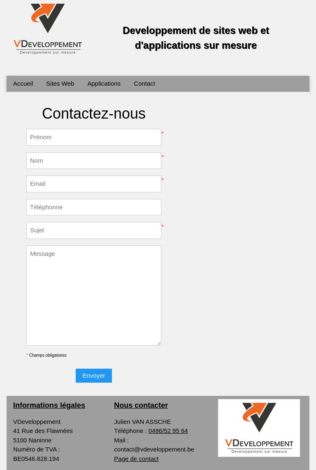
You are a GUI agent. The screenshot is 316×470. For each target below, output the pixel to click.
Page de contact (136, 458)
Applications (104, 83)
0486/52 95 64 (168, 430)
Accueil (23, 83)
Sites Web (60, 83)
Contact (144, 83)
